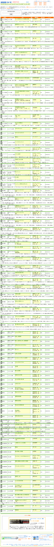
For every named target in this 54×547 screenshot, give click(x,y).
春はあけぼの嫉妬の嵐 (19, 404)
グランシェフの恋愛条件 (20, 316)
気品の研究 (17, 31)
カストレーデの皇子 (19, 279)
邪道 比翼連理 (18, 336)
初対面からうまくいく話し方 (20, 500)
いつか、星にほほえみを (20, 164)
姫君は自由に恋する (19, 415)
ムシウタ (17, 242)
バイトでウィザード (19, 228)
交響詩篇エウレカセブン (20, 205)
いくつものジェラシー (19, 141)
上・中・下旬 (26, 4)
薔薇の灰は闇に (18, 400)
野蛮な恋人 (17, 308)
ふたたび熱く (17, 147)
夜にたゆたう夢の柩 (19, 247)
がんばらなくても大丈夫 (20, 45)
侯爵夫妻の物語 (18, 396)
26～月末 (21, 4)
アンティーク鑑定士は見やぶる (21, 183)
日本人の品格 (17, 65)
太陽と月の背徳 (18, 353)
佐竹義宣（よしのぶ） (19, 99)
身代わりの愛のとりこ (19, 301)
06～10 (6, 4)
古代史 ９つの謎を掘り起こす (21, 52)
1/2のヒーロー (18, 383)
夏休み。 (17, 136)
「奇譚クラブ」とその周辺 (20, 442)
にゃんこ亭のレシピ (19, 332)
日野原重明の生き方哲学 (20, 107)
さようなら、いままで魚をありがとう (22, 456)
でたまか (17, 251)
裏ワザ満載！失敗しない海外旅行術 (22, 494)
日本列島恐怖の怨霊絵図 (20, 438)
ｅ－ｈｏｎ (44, 535)
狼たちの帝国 (17, 370)
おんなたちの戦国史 (19, 490)
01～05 (2, 4)
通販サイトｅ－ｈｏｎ (30, 6)
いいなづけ (17, 471)
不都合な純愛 (17, 293)
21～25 (17, 4)
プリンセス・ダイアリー (20, 466)
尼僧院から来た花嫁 (19, 159)
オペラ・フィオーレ (19, 285)
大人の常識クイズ (18, 485)
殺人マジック (17, 171)
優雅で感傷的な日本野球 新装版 (21, 461)
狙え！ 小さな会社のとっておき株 (22, 428)
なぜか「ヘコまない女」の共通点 (21, 84)
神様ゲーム (17, 236)
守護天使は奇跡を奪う (19, 272)
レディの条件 (17, 153)
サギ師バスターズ (18, 59)
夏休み (16, 447)
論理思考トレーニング (19, 24)
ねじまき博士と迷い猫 (19, 379)
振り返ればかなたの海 (19, 324)
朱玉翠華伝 (17, 410)
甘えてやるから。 (18, 387)
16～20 (13, 4)
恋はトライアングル (19, 392)
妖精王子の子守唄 (18, 374)
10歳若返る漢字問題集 (19, 505)
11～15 (9, 4)
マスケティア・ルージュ (20, 265)
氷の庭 (16, 366)
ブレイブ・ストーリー (19, 189)
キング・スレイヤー (19, 258)
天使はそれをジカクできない (20, 344)
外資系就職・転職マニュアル (20, 424)
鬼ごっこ (17, 349)
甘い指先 (17, 177)
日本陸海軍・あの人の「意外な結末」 (22, 77)
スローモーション (18, 128)
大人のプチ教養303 (19, 122)
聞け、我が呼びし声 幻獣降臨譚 (21, 340)
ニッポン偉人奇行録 (19, 480)
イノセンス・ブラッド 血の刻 (21, 357)
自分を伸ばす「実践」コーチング (21, 71)
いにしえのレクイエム (19, 362)
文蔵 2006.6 (17, 115)
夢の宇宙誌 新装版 (19, 451)
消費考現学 (17, 420)
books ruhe (36, 545)
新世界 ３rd (17, 476)
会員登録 (8, 8)
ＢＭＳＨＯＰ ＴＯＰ (22, 538)
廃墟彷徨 (17, 509)
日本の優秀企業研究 (19, 433)
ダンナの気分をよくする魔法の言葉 (22, 18)
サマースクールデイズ (19, 132)
